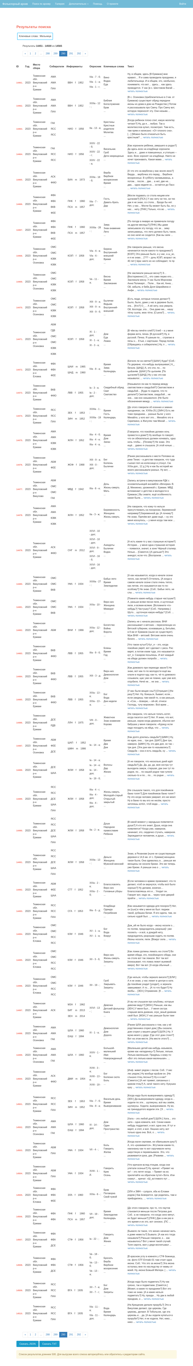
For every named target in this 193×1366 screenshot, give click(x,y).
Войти (182, 4)
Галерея (59, 4)
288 (48, 53)
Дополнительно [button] (79, 4)
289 (56, 53)
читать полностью (138, 91)
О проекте (112, 4)
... (41, 53)
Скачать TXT (49, 1344)
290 (63, 53)
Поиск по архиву (41, 4)
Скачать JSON (27, 1344)
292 (79, 53)
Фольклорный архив (15, 3)
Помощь (97, 4)
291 (71, 53)
